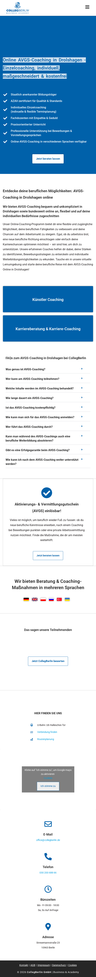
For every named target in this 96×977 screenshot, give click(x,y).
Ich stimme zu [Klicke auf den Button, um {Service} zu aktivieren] (48, 786)
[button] (48, 370)
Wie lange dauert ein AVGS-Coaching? (30, 398)
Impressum (44, 965)
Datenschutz (59, 965)
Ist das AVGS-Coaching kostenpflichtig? (30, 407)
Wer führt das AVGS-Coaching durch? (29, 426)
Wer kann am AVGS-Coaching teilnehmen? (32, 379)
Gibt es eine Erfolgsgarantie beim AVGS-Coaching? (38, 450)
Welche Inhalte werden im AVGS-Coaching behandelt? (40, 388)
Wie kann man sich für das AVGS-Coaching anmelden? (40, 417)
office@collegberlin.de (48, 840)
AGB (32, 965)
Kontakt (23, 965)
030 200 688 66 (48, 872)
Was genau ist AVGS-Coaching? (25, 369)
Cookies (48, 778)
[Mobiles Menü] (87, 7)
